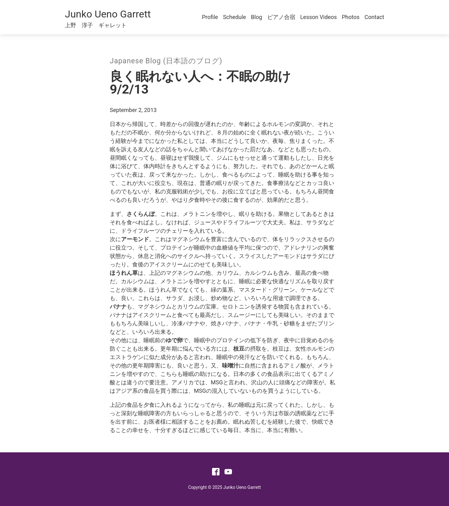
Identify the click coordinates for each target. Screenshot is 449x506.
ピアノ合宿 (281, 17)
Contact (374, 17)
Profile (210, 17)
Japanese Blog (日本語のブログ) (166, 61)
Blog (256, 17)
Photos (351, 17)
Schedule (234, 17)
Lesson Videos (318, 17)
